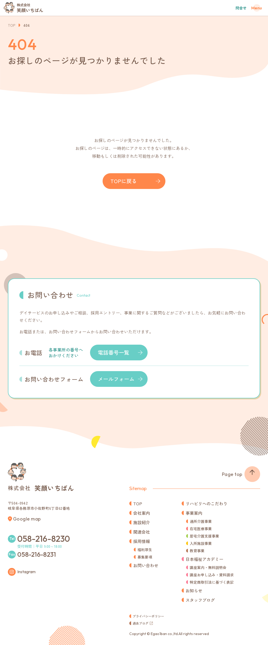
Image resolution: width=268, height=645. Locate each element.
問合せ (241, 7)
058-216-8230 (43, 538)
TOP (11, 25)
